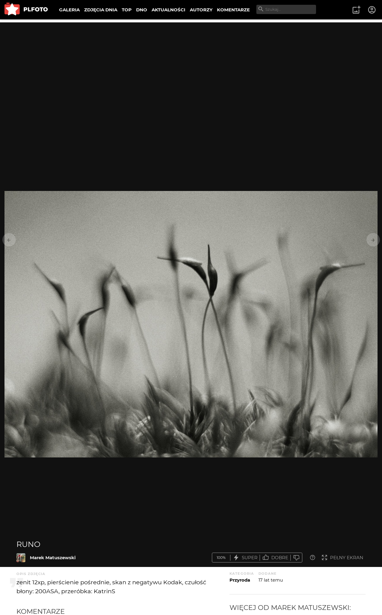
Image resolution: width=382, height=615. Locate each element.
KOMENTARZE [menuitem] (233, 10)
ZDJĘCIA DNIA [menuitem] (100, 10)
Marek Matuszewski (53, 557)
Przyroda (239, 580)
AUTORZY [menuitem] (201, 10)
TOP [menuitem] (127, 10)
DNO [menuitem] (141, 10)
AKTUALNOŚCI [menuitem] (168, 10)
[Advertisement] (191, 64)
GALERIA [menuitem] (69, 10)
